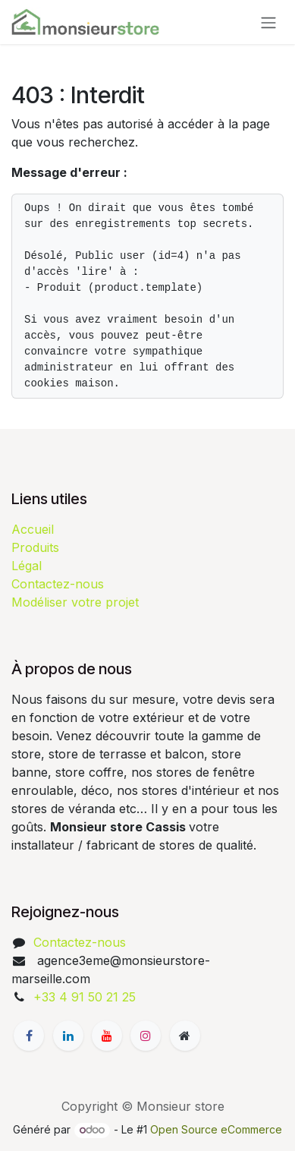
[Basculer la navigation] (268, 22)
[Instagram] (145, 1035)
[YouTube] (107, 1035)
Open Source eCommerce (216, 1129)
